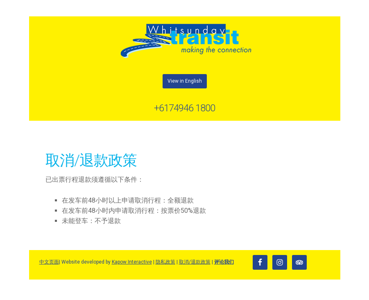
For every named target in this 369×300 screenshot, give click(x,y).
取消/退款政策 (195, 262)
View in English (185, 81)
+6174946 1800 (184, 108)
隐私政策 (165, 262)
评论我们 (224, 262)
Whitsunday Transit (184, 41)
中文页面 (49, 262)
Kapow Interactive (132, 262)
